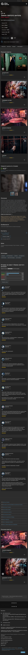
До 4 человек (18, 257)
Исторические (10, 255)
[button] (26, 175)
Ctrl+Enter (2, 635)
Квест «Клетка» (5, 519)
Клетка (4, 155)
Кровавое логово (7, 100)
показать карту (6, 234)
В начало (14, 606)
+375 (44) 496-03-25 (6, 622)
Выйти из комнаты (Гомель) (9, 20)
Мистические (3, 257)
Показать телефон (5, 236)
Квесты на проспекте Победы (8, 517)
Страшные (3, 255)
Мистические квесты (6, 514)
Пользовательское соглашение (6, 638)
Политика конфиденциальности (6, 640)
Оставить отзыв (5, 282)
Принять (23, 652)
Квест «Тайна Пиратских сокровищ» (9, 524)
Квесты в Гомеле (5, 502)
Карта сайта (3, 645)
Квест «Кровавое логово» (7, 522)
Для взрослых (21, 255)
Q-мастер (3, 279)
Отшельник (5, 72)
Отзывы (14, 46)
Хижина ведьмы (6, 128)
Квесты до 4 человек (6, 507)
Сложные (16, 255)
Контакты (9, 46)
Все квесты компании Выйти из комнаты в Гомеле (12, 504)
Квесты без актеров (11, 257)
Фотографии (20, 46)
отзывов (3, 170)
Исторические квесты (6, 512)
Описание (4, 46)
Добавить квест (3, 643)
